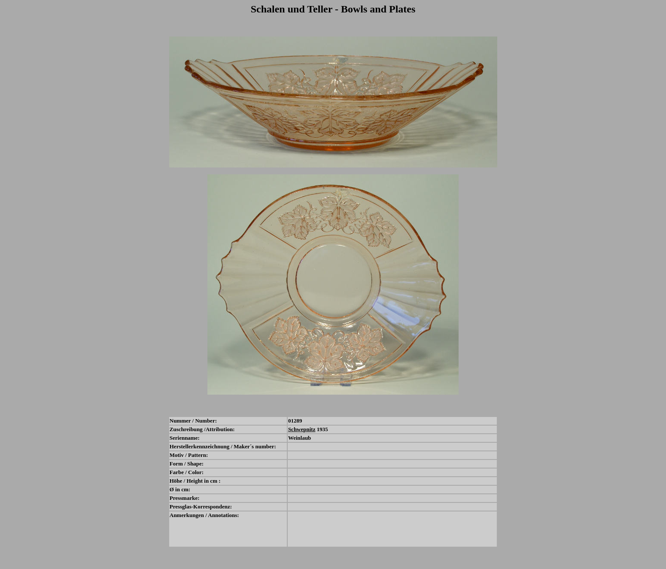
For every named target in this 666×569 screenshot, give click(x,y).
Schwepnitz (302, 429)
